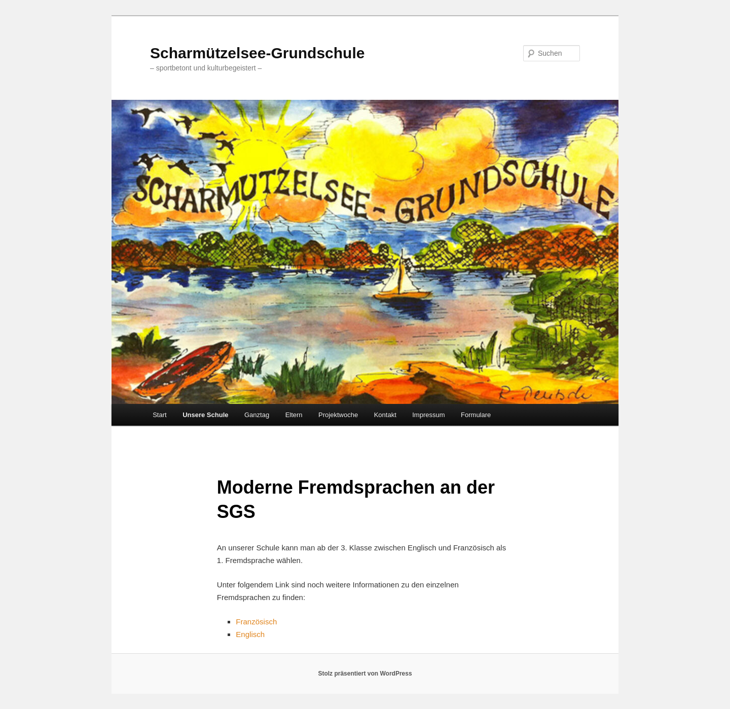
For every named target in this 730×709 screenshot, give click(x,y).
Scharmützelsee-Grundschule (257, 53)
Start (159, 415)
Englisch (250, 634)
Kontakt (385, 415)
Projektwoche (338, 415)
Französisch (256, 621)
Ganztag (256, 415)
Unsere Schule (205, 415)
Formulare (476, 415)
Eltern (294, 415)
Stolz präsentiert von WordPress (365, 673)
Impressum (428, 415)
